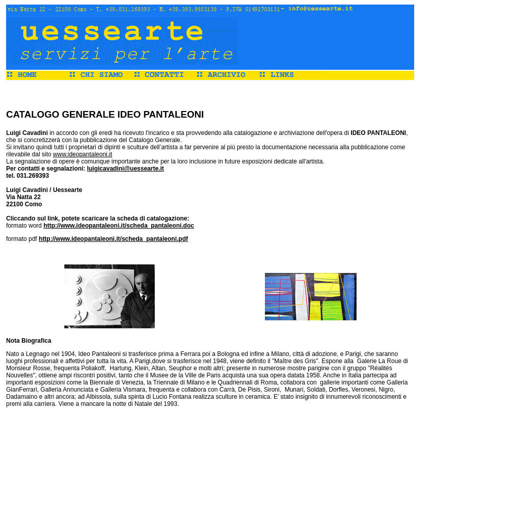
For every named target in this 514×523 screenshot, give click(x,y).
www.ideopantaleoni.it (82, 154)
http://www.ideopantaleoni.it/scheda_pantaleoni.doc (118, 225)
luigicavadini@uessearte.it (125, 168)
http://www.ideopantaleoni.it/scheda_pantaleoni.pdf (113, 238)
